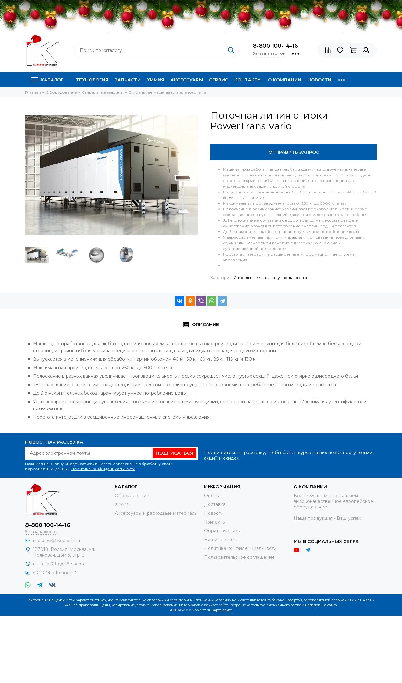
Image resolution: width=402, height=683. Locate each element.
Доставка (214, 504)
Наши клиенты (220, 539)
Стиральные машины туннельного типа (273, 277)
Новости (319, 80)
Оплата (212, 495)
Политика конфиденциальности (103, 468)
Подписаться (174, 453)
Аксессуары (187, 80)
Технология (92, 80)
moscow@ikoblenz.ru (56, 540)
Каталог (47, 80)
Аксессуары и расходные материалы (156, 513)
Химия (155, 80)
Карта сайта (222, 610)
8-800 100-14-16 (275, 45)
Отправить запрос (294, 152)
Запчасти (128, 80)
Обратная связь (222, 531)
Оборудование (132, 495)
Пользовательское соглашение (239, 557)
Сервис (218, 80)
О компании (284, 80)
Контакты (248, 80)
